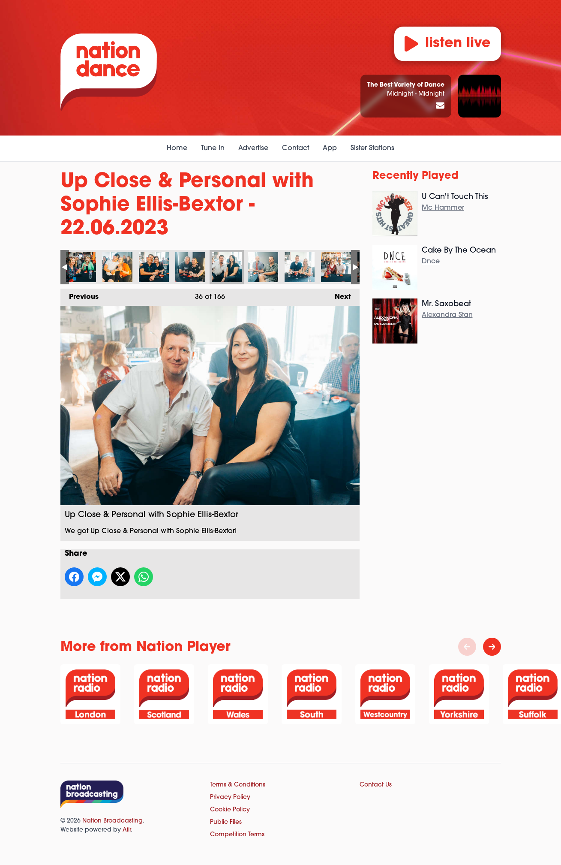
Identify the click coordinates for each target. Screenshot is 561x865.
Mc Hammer (443, 208)
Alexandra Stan (447, 315)
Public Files (226, 822)
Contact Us (376, 785)
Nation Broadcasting (112, 821)
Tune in (213, 148)
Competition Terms (237, 835)
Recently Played (415, 176)
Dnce (431, 261)
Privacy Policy (230, 797)
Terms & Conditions (237, 785)
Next (338, 295)
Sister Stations (372, 148)
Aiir (127, 830)
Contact (295, 148)
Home (177, 148)
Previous (79, 295)
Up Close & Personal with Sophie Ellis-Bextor (81, 267)
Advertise (253, 148)
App (330, 148)
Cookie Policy (230, 810)
